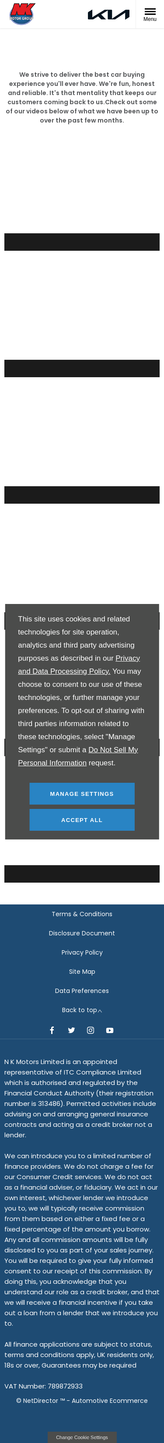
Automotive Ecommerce (110, 1400)
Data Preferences (82, 990)
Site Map (82, 971)
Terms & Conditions (82, 914)
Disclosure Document (82, 933)
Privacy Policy (82, 952)
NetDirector (41, 1400)
